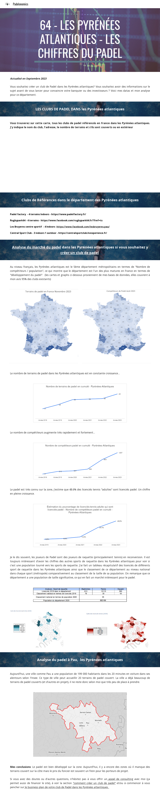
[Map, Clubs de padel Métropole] (80, 163)
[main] (80, 40)
